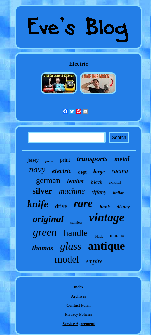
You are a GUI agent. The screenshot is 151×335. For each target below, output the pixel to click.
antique (106, 246)
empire (94, 261)
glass (70, 246)
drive (61, 206)
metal (122, 159)
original (48, 219)
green (45, 232)
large (99, 171)
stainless (76, 222)
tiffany (99, 192)
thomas (42, 248)
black (96, 182)
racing (119, 170)
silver (42, 190)
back (105, 207)
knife (37, 203)
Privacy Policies (78, 314)
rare (83, 203)
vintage (106, 217)
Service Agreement (78, 323)
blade (99, 236)
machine (72, 191)
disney (123, 206)
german (48, 180)
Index (78, 287)
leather (75, 181)
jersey (32, 160)
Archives (78, 296)
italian (119, 192)
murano (117, 235)
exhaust (115, 182)
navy (37, 169)
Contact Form (78, 305)
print (65, 160)
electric (61, 170)
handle (76, 233)
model (67, 259)
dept (82, 172)
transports (92, 158)
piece (49, 161)
